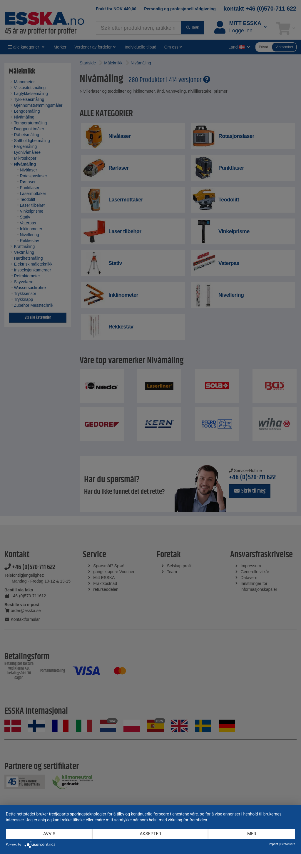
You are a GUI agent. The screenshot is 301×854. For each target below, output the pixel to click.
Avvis (49, 833)
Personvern (287, 844)
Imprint (273, 844)
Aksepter (150, 833)
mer (251, 833)
